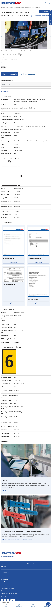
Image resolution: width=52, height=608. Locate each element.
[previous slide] (2, 36)
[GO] (45, 2)
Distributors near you (7, 80)
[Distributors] (50, 11)
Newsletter (4, 582)
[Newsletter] (50, 14)
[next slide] (50, 36)
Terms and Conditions (7, 588)
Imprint (3, 564)
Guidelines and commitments (9, 593)
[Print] (50, 17)
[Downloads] (50, 20)
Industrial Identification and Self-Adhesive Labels (17, 540)
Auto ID (4, 490)
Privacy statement (32, 564)
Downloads (5, 91)
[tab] (26, 96)
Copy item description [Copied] (41, 16)
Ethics (2, 591)
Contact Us (4, 579)
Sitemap (3, 566)
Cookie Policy (5, 573)
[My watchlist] (50, 23)
